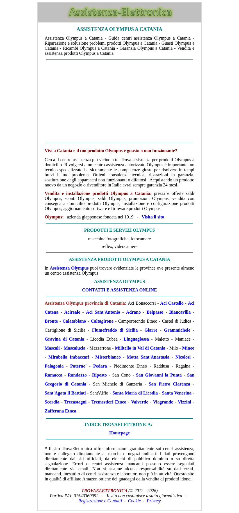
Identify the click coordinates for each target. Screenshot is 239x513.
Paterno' (78, 366)
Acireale (72, 312)
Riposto (99, 375)
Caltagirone (102, 321)
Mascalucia (74, 348)
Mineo (188, 348)
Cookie (134, 500)
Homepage (119, 432)
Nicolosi (183, 357)
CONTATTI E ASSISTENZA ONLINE (119, 290)
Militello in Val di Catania (140, 348)
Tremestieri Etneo (108, 402)
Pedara (100, 366)
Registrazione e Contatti (100, 500)
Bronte (51, 321)
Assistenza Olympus (69, 268)
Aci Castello (171, 303)
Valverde (139, 402)
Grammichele (177, 330)
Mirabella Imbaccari (68, 357)
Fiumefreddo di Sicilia (115, 330)
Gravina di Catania (64, 339)
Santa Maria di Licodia (135, 393)
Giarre (150, 330)
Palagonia (54, 366)
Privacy (154, 500)
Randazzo (77, 375)
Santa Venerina (177, 393)
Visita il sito (153, 217)
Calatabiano (74, 321)
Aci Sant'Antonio (103, 312)
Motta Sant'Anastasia (148, 357)
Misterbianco (108, 357)
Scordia (52, 402)
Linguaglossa (136, 339)
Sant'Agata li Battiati (65, 393)
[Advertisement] (119, 101)
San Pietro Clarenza (169, 384)
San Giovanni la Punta (159, 375)
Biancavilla (180, 312)
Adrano (133, 312)
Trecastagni (75, 402)
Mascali (52, 348)
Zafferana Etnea (60, 411)
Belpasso (155, 312)
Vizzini (184, 402)
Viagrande (163, 402)
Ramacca (53, 375)
